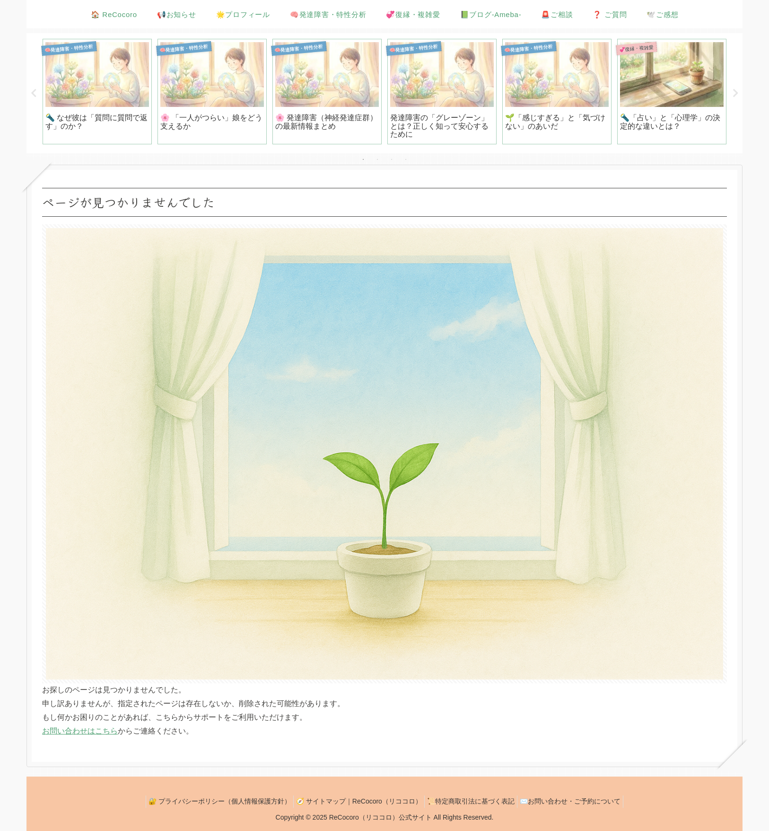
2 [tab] (377, 159)
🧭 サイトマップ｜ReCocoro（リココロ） (356, 801)
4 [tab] (406, 159)
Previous (33, 93)
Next (735, 93)
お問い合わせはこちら (80, 731)
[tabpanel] (97, 91)
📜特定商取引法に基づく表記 (473, 801)
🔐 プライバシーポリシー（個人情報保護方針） (212, 801)
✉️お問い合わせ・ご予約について (577, 801)
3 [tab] (391, 159)
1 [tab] (363, 159)
